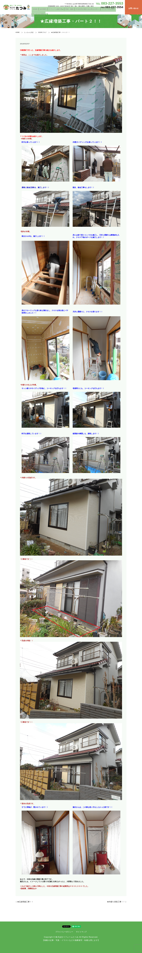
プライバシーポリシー (64, 932)
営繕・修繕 (71, 11)
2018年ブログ (42, 32)
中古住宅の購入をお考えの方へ (86, 11)
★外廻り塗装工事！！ (116, 902)
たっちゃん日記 (114, 11)
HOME (44, 11)
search (121, 11)
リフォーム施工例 (59, 11)
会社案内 (50, 11)
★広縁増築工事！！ (25, 902)
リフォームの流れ (102, 11)
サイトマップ (81, 932)
